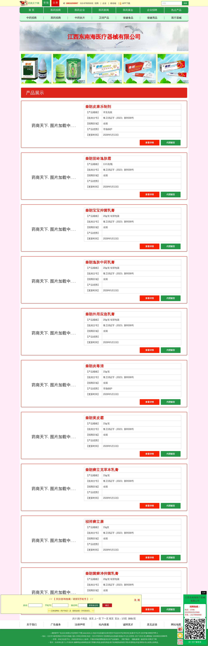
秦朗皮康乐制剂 (98, 107)
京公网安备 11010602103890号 (155, 636)
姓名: (25, 605)
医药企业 (80, 10)
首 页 (31, 10)
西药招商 (59, 17)
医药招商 (56, 10)
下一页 (105, 618)
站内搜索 (104, 624)
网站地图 (176, 624)
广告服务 (56, 624)
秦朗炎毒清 (94, 366)
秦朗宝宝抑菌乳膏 (100, 210)
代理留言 (170, 142)
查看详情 (149, 142)
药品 (79, 642)
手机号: (48, 605)
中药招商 (35, 17)
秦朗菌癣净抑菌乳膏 (102, 573)
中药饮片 (83, 17)
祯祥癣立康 (94, 522)
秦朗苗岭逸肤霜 (98, 158)
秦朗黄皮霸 (94, 418)
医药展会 (128, 10)
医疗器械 (176, 17)
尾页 (111, 618)
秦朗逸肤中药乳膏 (100, 262)
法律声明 (80, 624)
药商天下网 (33, 3)
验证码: (74, 605)
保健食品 (131, 17)
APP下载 (126, 3)
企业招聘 (152, 10)
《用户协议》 (126, 639)
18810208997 (72, 3)
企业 (104, 3)
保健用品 (155, 17)
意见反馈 (152, 624)
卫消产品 (107, 17)
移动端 (113, 3)
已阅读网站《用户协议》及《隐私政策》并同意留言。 (71, 611)
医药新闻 (104, 10)
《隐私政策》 (136, 639)
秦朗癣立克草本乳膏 (102, 470)
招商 (97, 3)
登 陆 (46, 2)
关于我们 (32, 624)
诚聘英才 (128, 624)
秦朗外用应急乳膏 (100, 314)
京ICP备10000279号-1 (149, 633)
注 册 (55, 2)
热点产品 (176, 10)
